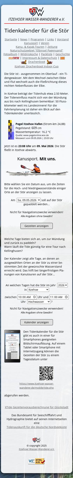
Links (50, 39)
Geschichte (62, 54)
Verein (45, 43)
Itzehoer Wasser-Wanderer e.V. (37, 449)
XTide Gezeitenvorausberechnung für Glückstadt (36, 407)
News (23, 39)
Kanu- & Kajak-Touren (30, 47)
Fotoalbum (10, 54)
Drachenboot (36, 62)
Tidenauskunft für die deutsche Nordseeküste (37, 427)
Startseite (11, 39)
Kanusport (31, 43)
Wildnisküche (29, 54)
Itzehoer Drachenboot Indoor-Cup (37, 66)
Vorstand (63, 39)
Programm (37, 39)
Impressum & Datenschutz (39, 58)
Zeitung (52, 47)
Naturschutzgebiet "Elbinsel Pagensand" (36, 50)
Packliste (46, 54)
